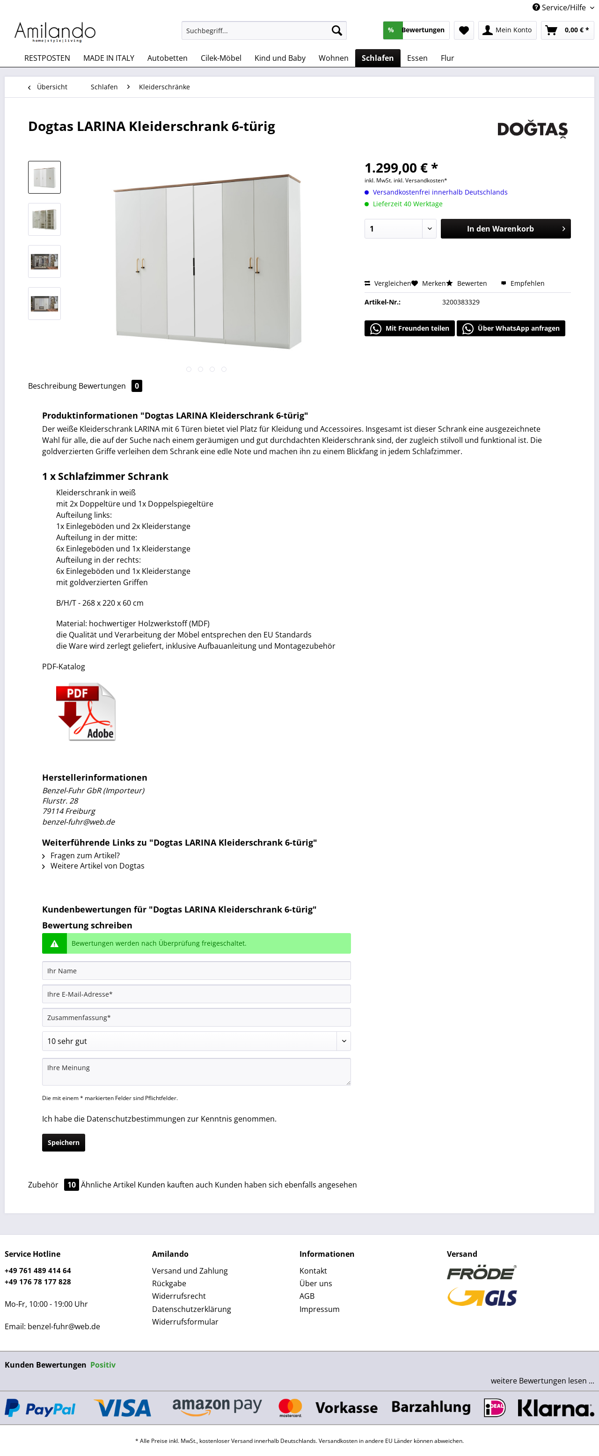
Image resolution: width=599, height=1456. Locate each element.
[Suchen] (337, 30)
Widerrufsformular (185, 1322)
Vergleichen (388, 283)
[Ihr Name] (196, 970)
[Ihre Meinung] (196, 1072)
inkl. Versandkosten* (420, 180)
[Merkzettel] (464, 30)
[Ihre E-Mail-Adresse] (196, 994)
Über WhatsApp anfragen (511, 328)
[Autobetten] (167, 58)
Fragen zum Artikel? (81, 855)
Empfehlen (523, 283)
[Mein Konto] (507, 30)
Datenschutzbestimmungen (136, 1119)
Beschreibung (52, 386)
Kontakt (313, 1271)
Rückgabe (169, 1283)
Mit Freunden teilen (409, 328)
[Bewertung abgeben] (196, 1041)
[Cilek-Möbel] (221, 58)
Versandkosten (338, 1441)
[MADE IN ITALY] (109, 58)
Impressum (320, 1309)
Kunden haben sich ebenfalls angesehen (286, 1185)
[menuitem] (264, 35)
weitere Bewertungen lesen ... (542, 1381)
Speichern (64, 1142)
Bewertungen (110, 386)
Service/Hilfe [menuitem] (560, 7)
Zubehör (54, 1185)
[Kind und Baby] (280, 58)
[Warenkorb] (567, 30)
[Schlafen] (378, 58)
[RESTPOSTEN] (47, 58)
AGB (307, 1296)
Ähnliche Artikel (108, 1185)
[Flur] (447, 58)
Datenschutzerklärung (191, 1309)
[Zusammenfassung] (196, 1017)
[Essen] (417, 58)
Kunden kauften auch (175, 1185)
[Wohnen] (333, 58)
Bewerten (467, 283)
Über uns (316, 1283)
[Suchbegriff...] (264, 30)
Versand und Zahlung (190, 1271)
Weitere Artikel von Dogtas (93, 866)
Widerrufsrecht (179, 1296)
